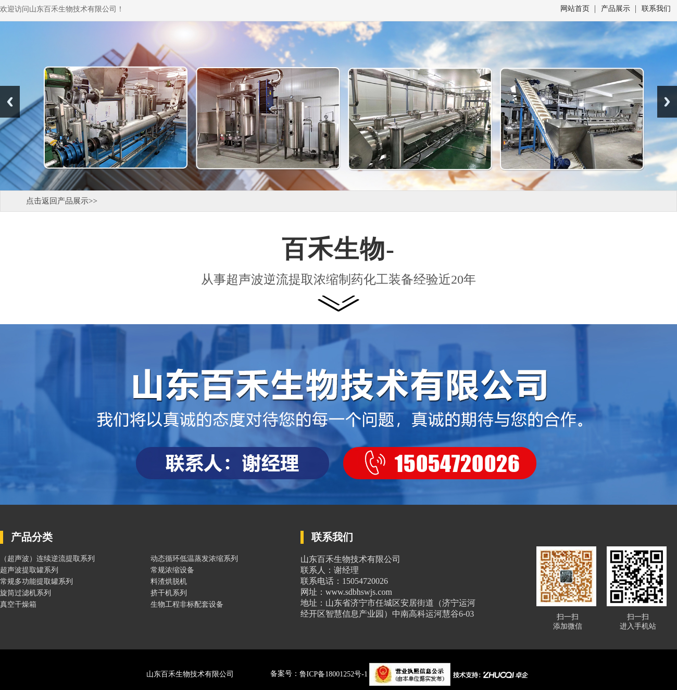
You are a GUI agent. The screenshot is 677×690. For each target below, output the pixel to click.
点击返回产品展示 (57, 201)
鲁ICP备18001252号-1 (334, 674)
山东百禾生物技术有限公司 (190, 674)
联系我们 (656, 8)
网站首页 (575, 8)
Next (667, 102)
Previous (10, 102)
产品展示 (615, 8)
